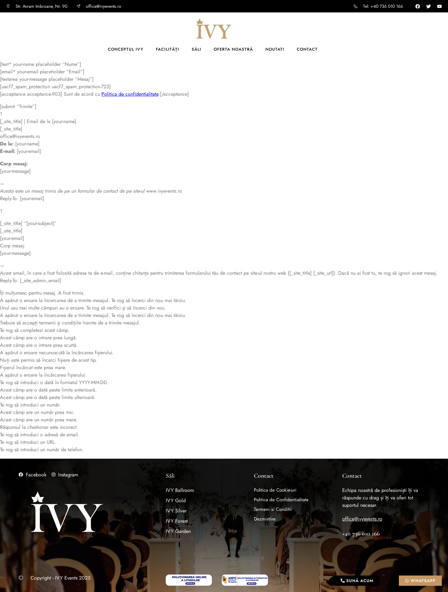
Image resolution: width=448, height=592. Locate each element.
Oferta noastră (233, 49)
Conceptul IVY (125, 49)
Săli (196, 49)
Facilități (167, 49)
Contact (307, 49)
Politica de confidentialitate (129, 94)
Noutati (274, 49)
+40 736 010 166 (361, 533)
